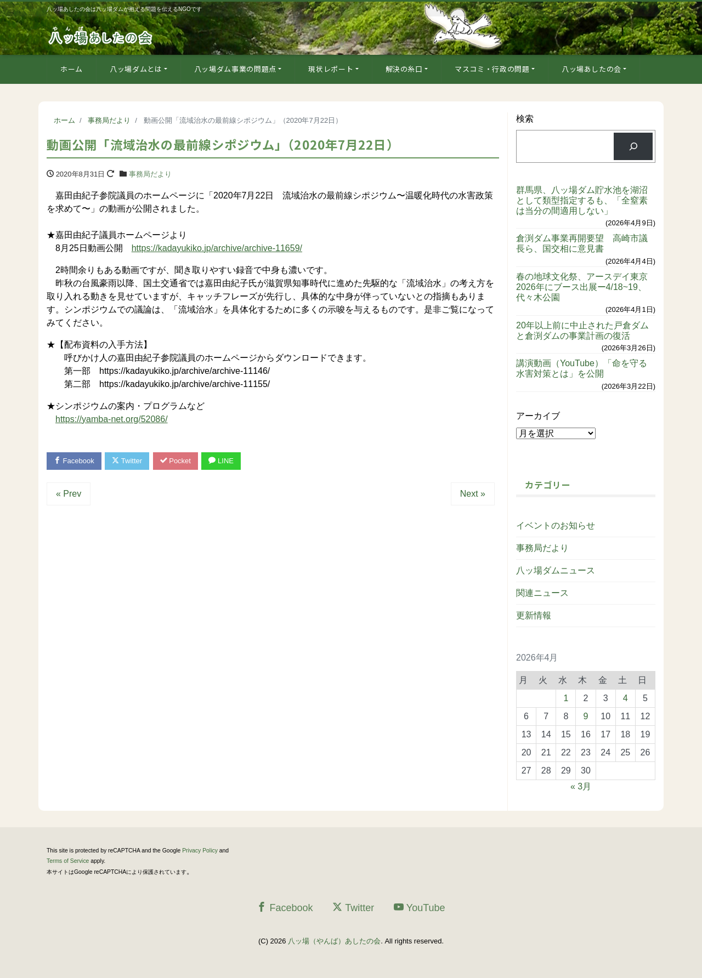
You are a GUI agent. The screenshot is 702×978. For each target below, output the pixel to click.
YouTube (419, 907)
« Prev (68, 493)
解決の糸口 (404, 69)
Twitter (127, 461)
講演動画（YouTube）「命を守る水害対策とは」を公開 (581, 368)
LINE (221, 461)
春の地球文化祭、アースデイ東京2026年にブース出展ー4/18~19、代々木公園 (582, 287)
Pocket (175, 461)
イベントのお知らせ (555, 525)
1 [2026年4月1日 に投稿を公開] (565, 698)
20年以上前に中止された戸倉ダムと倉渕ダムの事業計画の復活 (582, 330)
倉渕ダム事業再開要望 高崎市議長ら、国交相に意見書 (582, 243)
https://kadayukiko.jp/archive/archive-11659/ (217, 248)
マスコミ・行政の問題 (492, 69)
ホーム (71, 69)
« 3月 (580, 786)
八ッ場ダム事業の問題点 (235, 69)
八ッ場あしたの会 (591, 69)
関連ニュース (542, 593)
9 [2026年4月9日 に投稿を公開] (586, 716)
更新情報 (533, 615)
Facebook (74, 461)
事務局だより (150, 174)
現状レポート (330, 69)
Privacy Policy (200, 851)
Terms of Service (68, 861)
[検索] (633, 146)
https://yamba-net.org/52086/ (111, 419)
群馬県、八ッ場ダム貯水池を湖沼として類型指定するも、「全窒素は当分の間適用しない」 (582, 200)
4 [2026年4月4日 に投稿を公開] (625, 698)
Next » (472, 493)
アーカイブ (538, 415)
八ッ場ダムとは (136, 69)
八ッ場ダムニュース (555, 570)
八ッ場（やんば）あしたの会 (334, 941)
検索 (525, 118)
